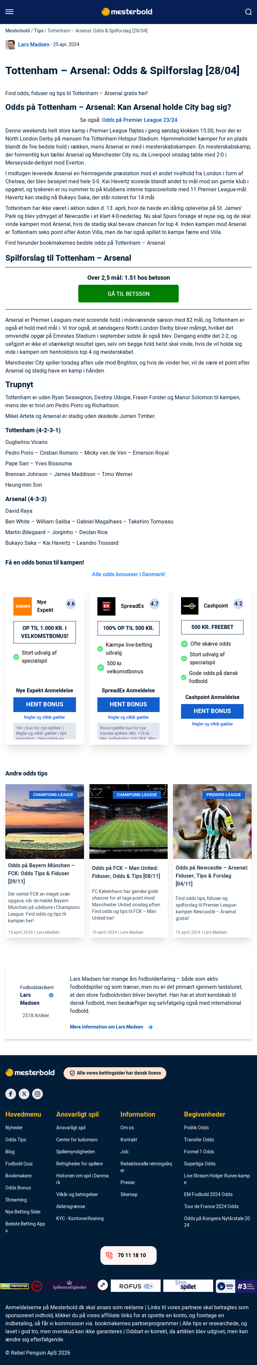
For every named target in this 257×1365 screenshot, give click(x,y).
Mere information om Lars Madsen (111, 1027)
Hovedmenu (23, 1114)
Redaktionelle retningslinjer (146, 1167)
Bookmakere (18, 1176)
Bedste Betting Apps (25, 1227)
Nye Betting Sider (23, 1212)
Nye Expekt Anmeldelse (44, 691)
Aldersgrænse (70, 1206)
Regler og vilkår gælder (44, 717)
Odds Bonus (18, 1188)
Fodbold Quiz (19, 1164)
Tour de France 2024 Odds (211, 1206)
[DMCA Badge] (14, 1286)
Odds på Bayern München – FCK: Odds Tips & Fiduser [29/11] (41, 874)
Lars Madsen (34, 45)
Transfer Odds (199, 1140)
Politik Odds (196, 1128)
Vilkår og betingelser (77, 1194)
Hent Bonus (44, 704)
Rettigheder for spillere (79, 1164)
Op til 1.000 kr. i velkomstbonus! (44, 632)
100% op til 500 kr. (128, 628)
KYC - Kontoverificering (80, 1218)
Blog (10, 1152)
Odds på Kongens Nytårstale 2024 (217, 1222)
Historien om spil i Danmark (82, 1179)
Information (137, 1114)
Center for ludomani (76, 1140)
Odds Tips (15, 1140)
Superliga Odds (200, 1164)
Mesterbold (17, 30)
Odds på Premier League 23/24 (139, 120)
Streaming (16, 1200)
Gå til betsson (129, 294)
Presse (127, 1182)
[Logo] (34, 1074)
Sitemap (129, 1194)
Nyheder (14, 1128)
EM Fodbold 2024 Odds (208, 1194)
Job (124, 1152)
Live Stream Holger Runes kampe (217, 1179)
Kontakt (128, 1140)
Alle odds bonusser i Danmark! (128, 575)
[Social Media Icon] (10, 1094)
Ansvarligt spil (77, 1114)
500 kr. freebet (212, 627)
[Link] (44, 821)
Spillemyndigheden (75, 1152)
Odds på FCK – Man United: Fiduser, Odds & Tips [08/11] (126, 872)
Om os (127, 1128)
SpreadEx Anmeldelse (128, 691)
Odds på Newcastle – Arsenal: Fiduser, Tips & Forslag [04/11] (212, 876)
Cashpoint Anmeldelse (212, 697)
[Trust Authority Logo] (70, 1286)
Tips (39, 30)
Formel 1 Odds (199, 1152)
